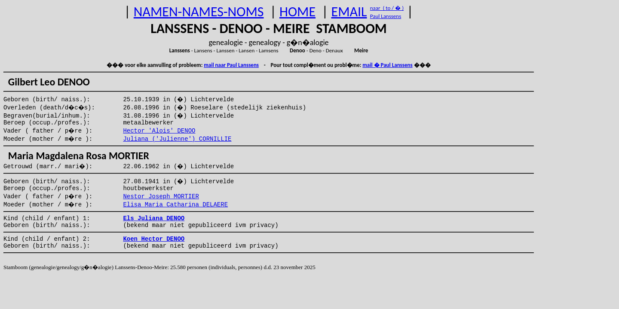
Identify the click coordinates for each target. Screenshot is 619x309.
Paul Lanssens (385, 16)
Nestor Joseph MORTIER (161, 196)
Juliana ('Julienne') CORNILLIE (177, 139)
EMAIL (349, 11)
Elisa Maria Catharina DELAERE (175, 204)
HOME (297, 11)
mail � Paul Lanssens (387, 65)
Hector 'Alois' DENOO (159, 130)
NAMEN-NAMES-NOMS (199, 11)
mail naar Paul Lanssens (231, 65)
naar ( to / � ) (387, 8)
